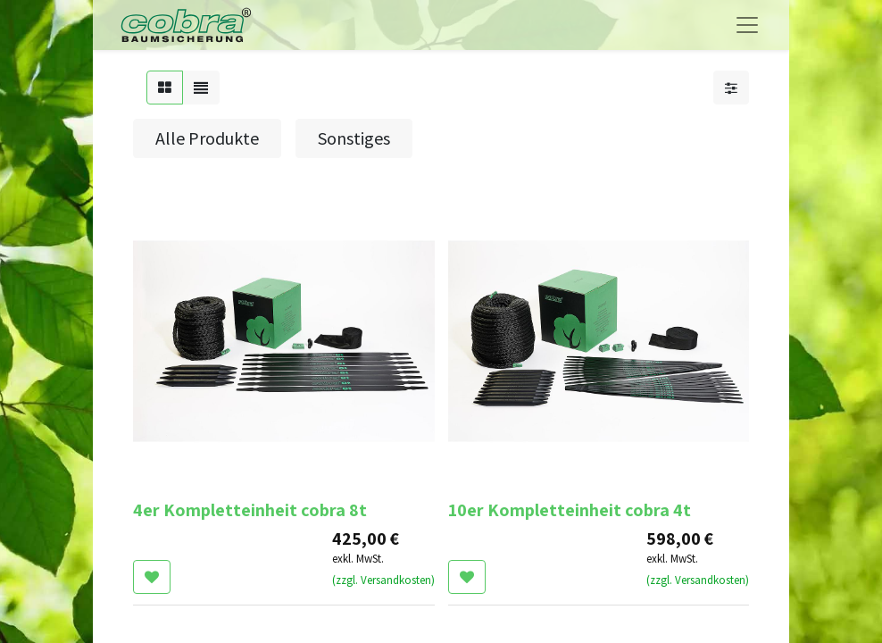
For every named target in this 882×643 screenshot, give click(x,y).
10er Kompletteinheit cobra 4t (569, 510)
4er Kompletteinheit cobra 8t (250, 510)
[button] (152, 577)
